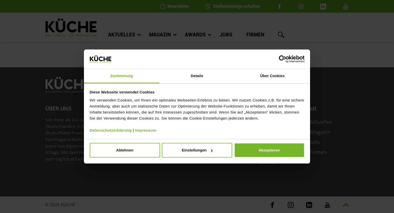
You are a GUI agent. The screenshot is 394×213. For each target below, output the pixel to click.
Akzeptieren (269, 150)
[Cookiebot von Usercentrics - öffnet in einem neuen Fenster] (283, 59)
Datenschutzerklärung (111, 130)
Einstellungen (197, 150)
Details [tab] (197, 76)
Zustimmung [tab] (121, 76)
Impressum (146, 130)
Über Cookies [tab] (272, 76)
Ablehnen (124, 150)
